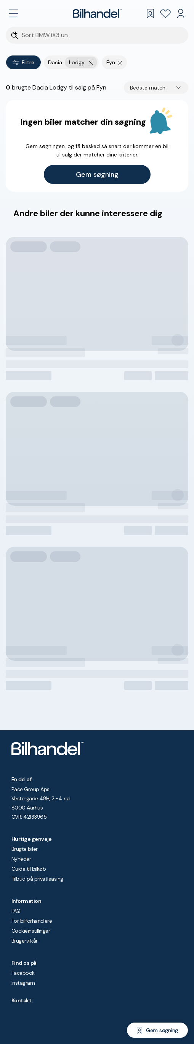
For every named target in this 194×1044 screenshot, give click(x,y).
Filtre (23, 62)
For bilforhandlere (31, 920)
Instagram (23, 982)
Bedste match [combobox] (147, 87)
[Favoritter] (165, 13)
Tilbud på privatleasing (37, 878)
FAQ (15, 910)
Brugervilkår (24, 940)
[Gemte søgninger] (150, 13)
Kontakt (21, 1000)
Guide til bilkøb (28, 868)
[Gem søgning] (157, 1030)
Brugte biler (24, 848)
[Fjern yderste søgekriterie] (91, 62)
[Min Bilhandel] (180, 13)
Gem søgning (97, 174)
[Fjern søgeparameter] (120, 62)
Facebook (23, 972)
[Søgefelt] (102, 35)
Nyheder (21, 858)
